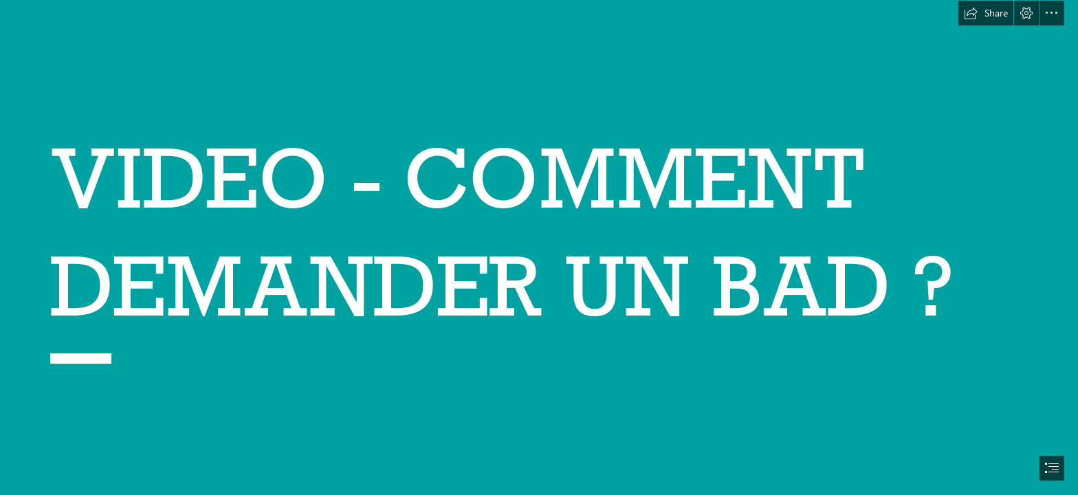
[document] (539, 247)
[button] (985, 13)
